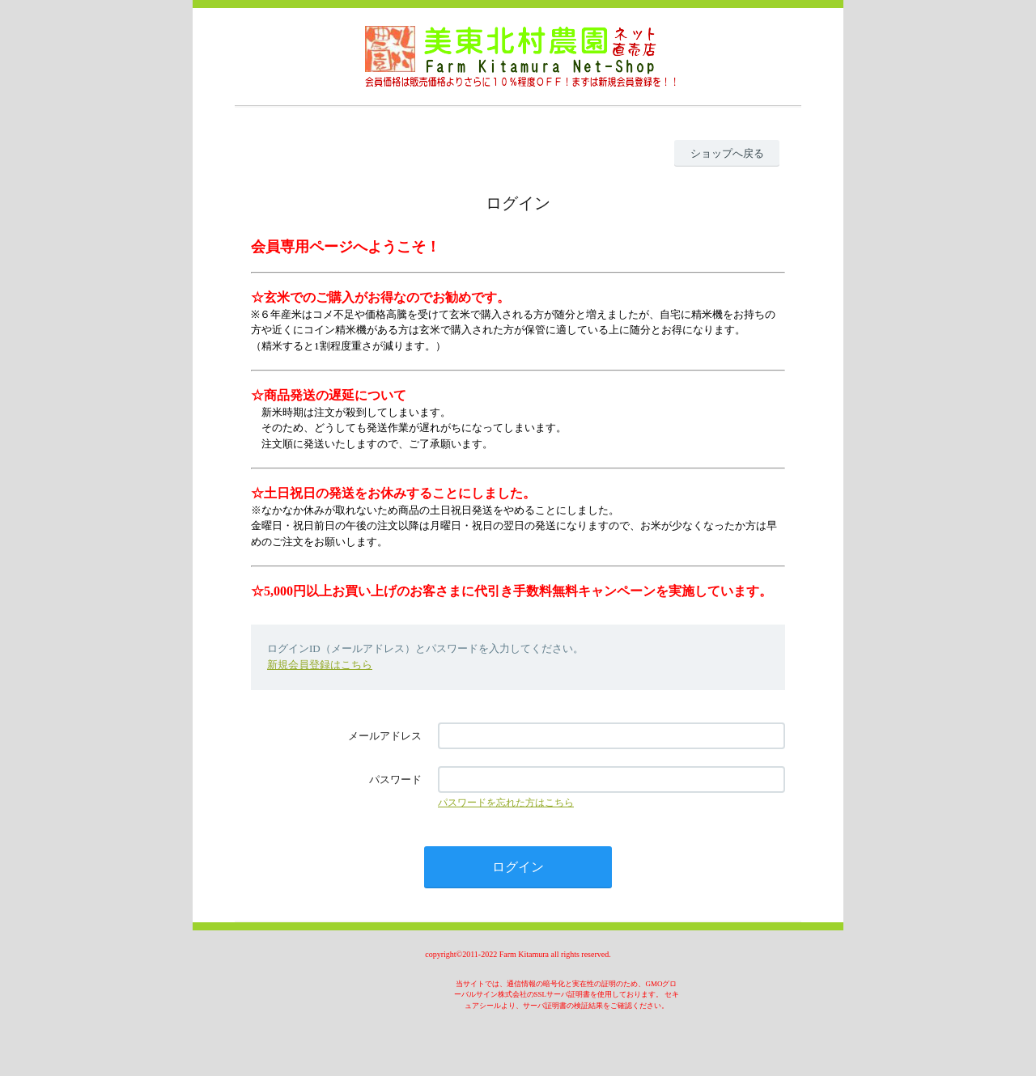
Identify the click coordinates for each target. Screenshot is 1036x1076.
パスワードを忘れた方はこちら (506, 802)
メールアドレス (385, 736)
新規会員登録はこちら (319, 665)
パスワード (395, 779)
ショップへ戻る (727, 153)
